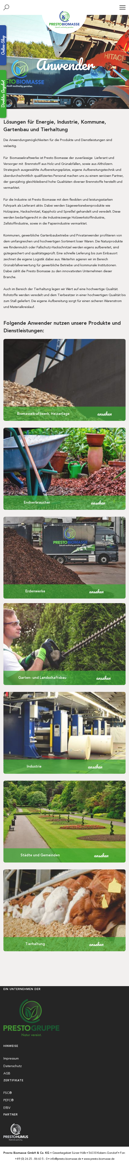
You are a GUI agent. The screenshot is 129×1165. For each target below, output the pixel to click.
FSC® (7, 1093)
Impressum (11, 1058)
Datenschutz (12, 1066)
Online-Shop (3, 45)
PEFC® (8, 1100)
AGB (6, 1073)
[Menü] (122, 7)
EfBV (7, 1108)
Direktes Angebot (3, 94)
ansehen (104, 414)
